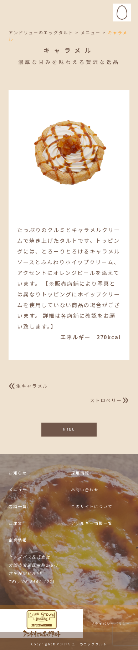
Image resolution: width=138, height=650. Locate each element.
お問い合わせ (85, 490)
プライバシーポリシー (110, 624)
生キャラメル (32, 386)
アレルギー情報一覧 (92, 523)
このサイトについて (92, 506)
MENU (69, 429)
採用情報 (80, 473)
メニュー (18, 490)
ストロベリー (106, 400)
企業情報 (18, 540)
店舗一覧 (18, 506)
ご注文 (15, 523)
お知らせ (18, 473)
